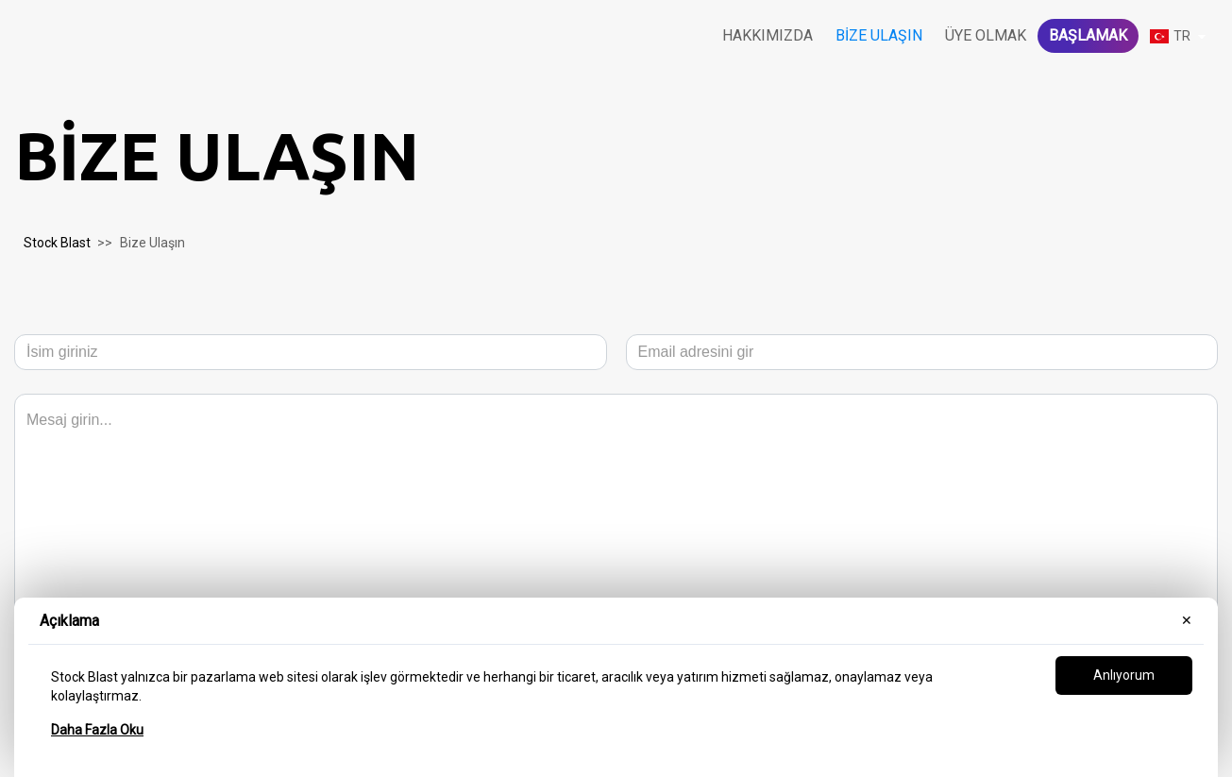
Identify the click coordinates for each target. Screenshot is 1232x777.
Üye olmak (985, 35)
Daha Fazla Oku (97, 729)
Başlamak (1088, 35)
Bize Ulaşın (878, 35)
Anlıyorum (1124, 675)
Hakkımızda (767, 35)
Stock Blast (57, 242)
